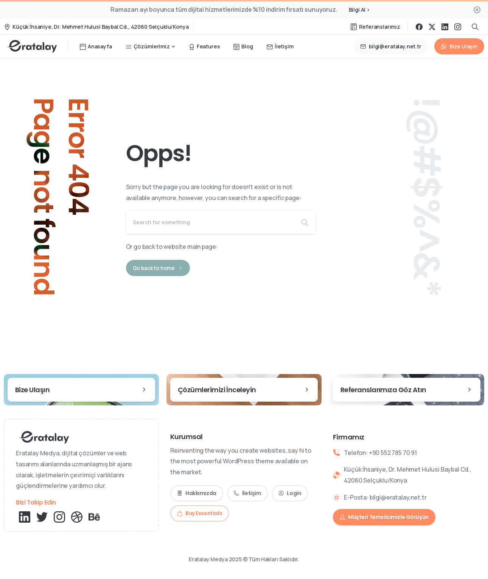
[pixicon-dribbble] (76, 516)
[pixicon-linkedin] (24, 516)
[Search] (210, 222)
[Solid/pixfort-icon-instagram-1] (59, 516)
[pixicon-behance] (94, 516)
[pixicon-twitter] (42, 516)
